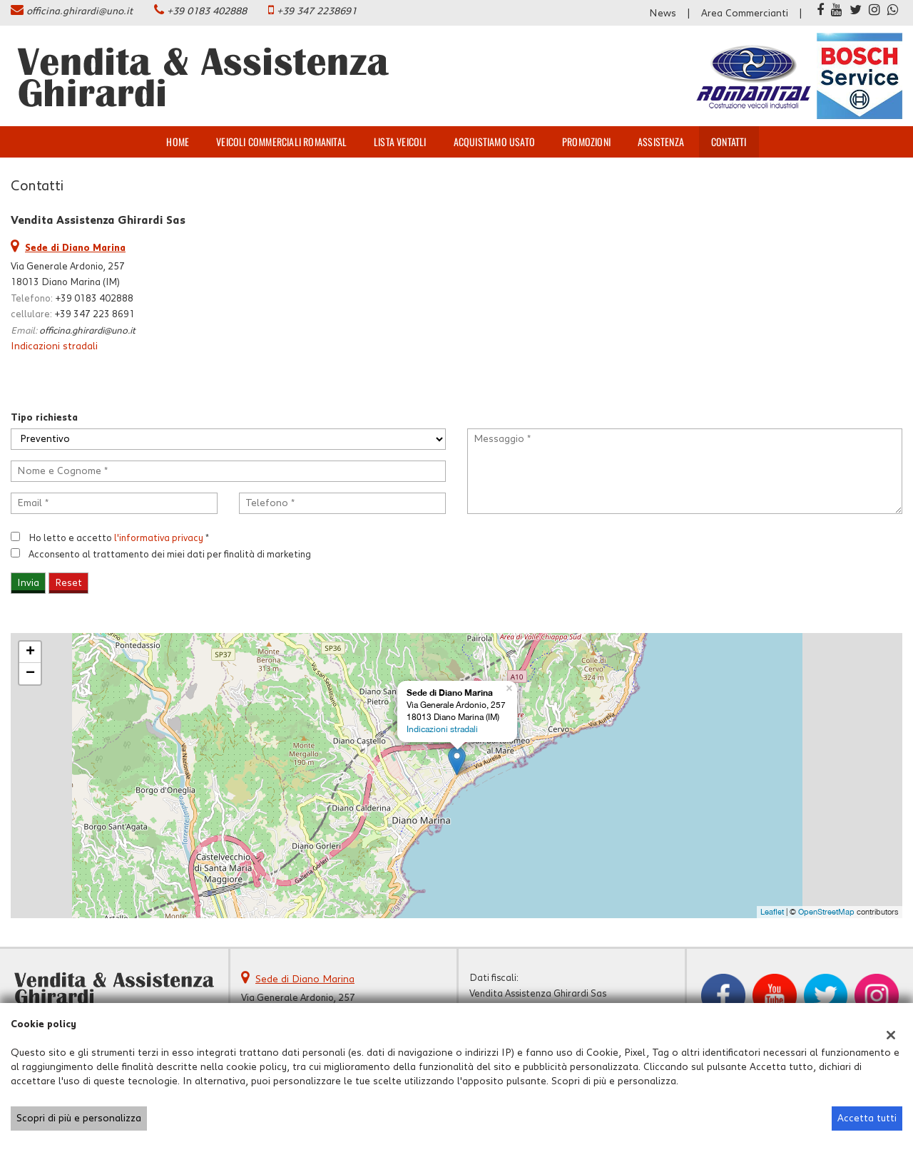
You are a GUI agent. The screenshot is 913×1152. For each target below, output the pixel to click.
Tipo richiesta (44, 418)
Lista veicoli (400, 141)
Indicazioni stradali (54, 346)
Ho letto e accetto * (119, 538)
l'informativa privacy (158, 538)
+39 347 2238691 (317, 11)
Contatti (729, 141)
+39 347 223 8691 (94, 314)
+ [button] (30, 652)
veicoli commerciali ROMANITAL (281, 141)
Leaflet (772, 911)
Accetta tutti (867, 1118)
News (662, 14)
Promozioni (586, 141)
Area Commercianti (744, 14)
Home (177, 141)
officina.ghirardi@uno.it (79, 11)
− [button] (30, 673)
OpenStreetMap (826, 911)
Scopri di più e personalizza (78, 1118)
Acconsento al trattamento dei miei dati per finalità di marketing (170, 555)
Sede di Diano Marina (305, 979)
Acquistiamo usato (494, 141)
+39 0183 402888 (207, 11)
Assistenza (661, 141)
